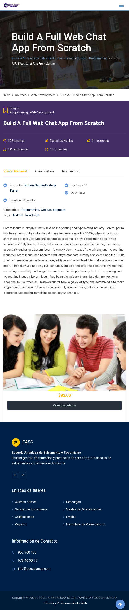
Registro (20, 524)
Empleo (71, 517)
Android (17, 215)
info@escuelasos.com (34, 569)
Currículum (44, 171)
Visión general (15, 171)
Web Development (42, 112)
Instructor (70, 171)
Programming (19, 112)
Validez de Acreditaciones (84, 509)
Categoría (15, 108)
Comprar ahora (64, 405)
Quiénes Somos (26, 502)
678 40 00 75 (27, 560)
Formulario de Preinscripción (85, 524)
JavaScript (31, 215)
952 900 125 (27, 552)
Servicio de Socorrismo (31, 509)
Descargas (73, 502)
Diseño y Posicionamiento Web (66, 603)
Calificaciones (24, 517)
